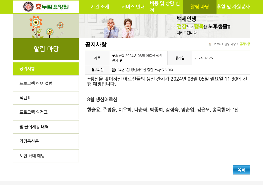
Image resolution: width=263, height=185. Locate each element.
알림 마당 (199, 6)
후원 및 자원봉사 (233, 6)
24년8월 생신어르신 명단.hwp (139, 70)
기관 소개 (99, 6)
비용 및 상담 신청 (165, 7)
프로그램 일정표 (34, 112)
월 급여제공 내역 (34, 126)
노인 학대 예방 (32, 155)
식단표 (25, 97)
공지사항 (27, 68)
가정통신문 (29, 141)
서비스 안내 (133, 6)
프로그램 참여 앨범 (36, 83)
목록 (241, 169)
